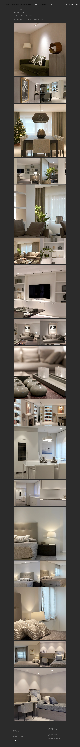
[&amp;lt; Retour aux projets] (19, 723)
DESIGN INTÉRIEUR (26, 4)
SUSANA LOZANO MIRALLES (13, 4)
